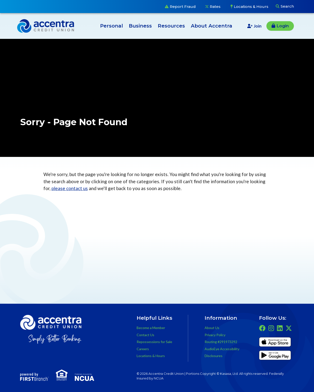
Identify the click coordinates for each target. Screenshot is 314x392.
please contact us (70, 188)
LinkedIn (280, 328)
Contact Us (145, 335)
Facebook (262, 328)
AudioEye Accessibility (222, 349)
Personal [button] (111, 26)
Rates (215, 6)
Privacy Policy (215, 335)
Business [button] (140, 26)
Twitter (289, 328)
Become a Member (151, 328)
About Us (212, 328)
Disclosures (213, 356)
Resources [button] (171, 26)
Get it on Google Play (275, 356)
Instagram (271, 328)
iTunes (275, 342)
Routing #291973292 (221, 342)
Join (258, 26)
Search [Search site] (287, 6)
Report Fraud (183, 6)
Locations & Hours (251, 6)
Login (282, 25)
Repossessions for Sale (154, 342)
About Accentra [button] (211, 26)
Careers (143, 349)
